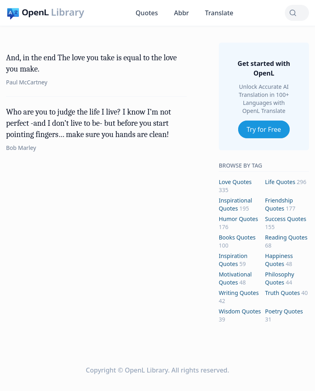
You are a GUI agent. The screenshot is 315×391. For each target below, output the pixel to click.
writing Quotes (239, 293)
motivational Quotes (235, 278)
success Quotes (285, 219)
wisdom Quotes (240, 311)
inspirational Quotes (235, 204)
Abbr (181, 12)
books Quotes (237, 237)
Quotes (147, 12)
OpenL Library (146, 370)
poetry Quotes (284, 311)
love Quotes (235, 182)
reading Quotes (286, 237)
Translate (219, 12)
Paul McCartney (26, 82)
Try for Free (264, 129)
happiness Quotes (279, 260)
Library (67, 12)
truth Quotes (282, 293)
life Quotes (280, 182)
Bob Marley (21, 147)
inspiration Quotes (233, 260)
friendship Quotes (279, 204)
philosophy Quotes (279, 278)
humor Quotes (238, 219)
